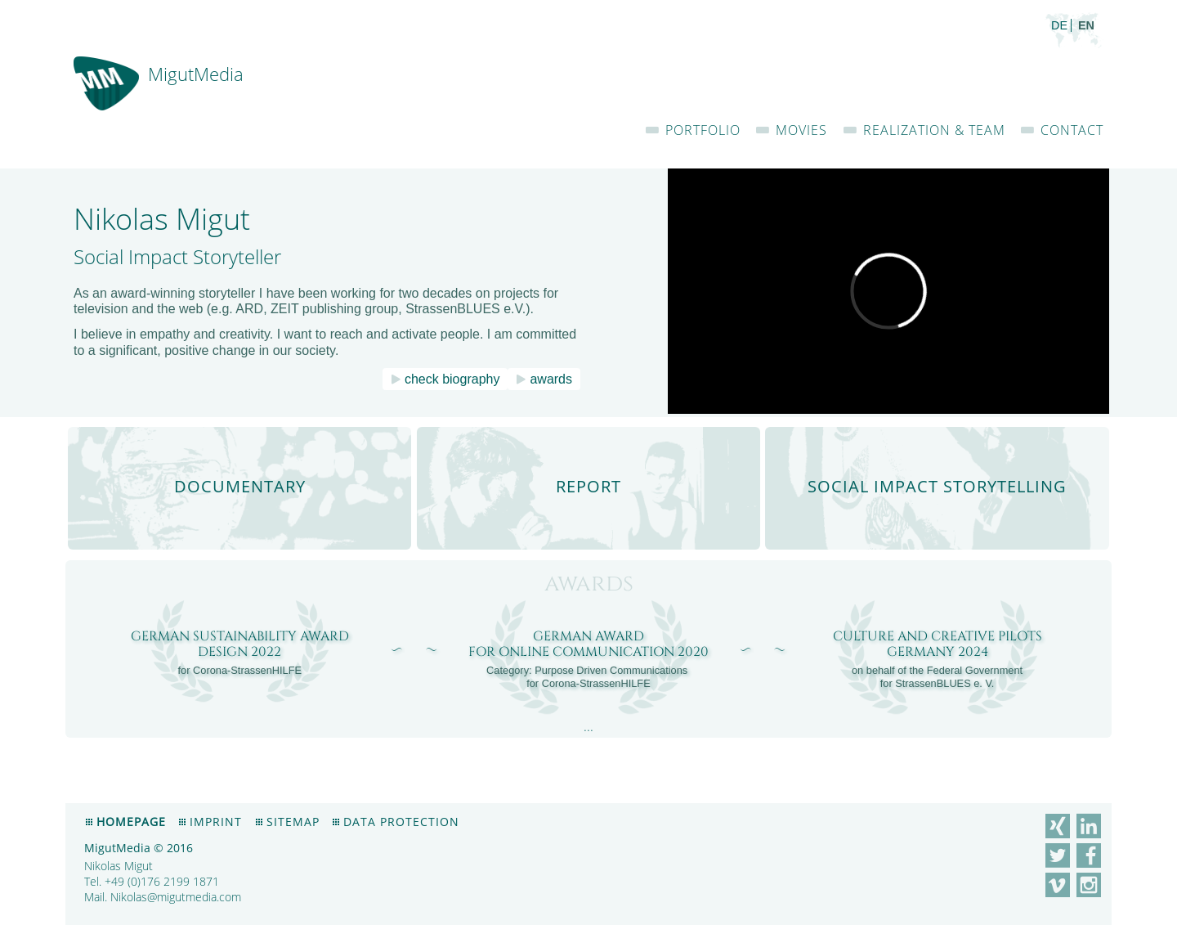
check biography (452, 379)
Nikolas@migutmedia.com (175, 897)
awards (551, 379)
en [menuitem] (1086, 25)
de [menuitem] (1059, 25)
